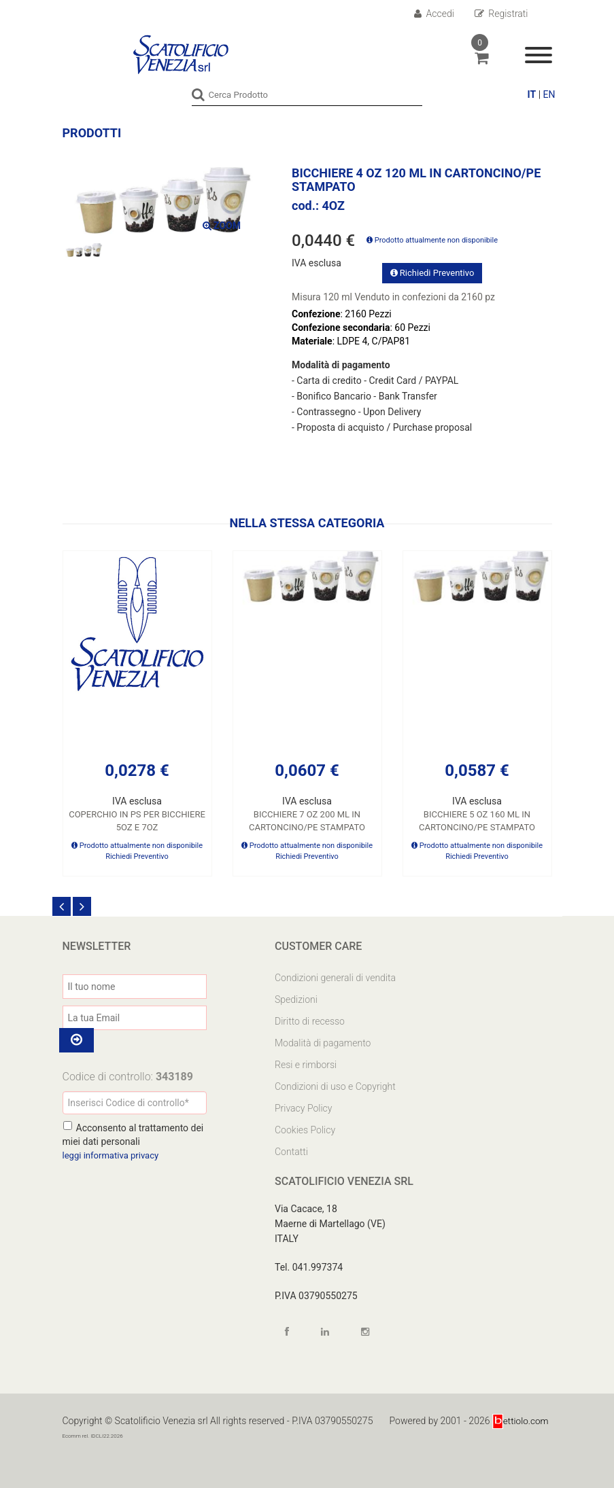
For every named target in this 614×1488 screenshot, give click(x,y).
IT (532, 94)
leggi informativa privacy (114, 1155)
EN (549, 94)
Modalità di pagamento (323, 1042)
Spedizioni (296, 998)
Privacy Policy (303, 1107)
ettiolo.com (519, 1420)
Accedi (434, 13)
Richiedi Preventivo (432, 272)
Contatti (291, 1151)
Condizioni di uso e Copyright (335, 1085)
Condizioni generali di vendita (335, 977)
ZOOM (222, 225)
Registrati (501, 13)
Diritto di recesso (310, 1020)
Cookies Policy (305, 1129)
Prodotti (92, 132)
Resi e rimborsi (306, 1064)
